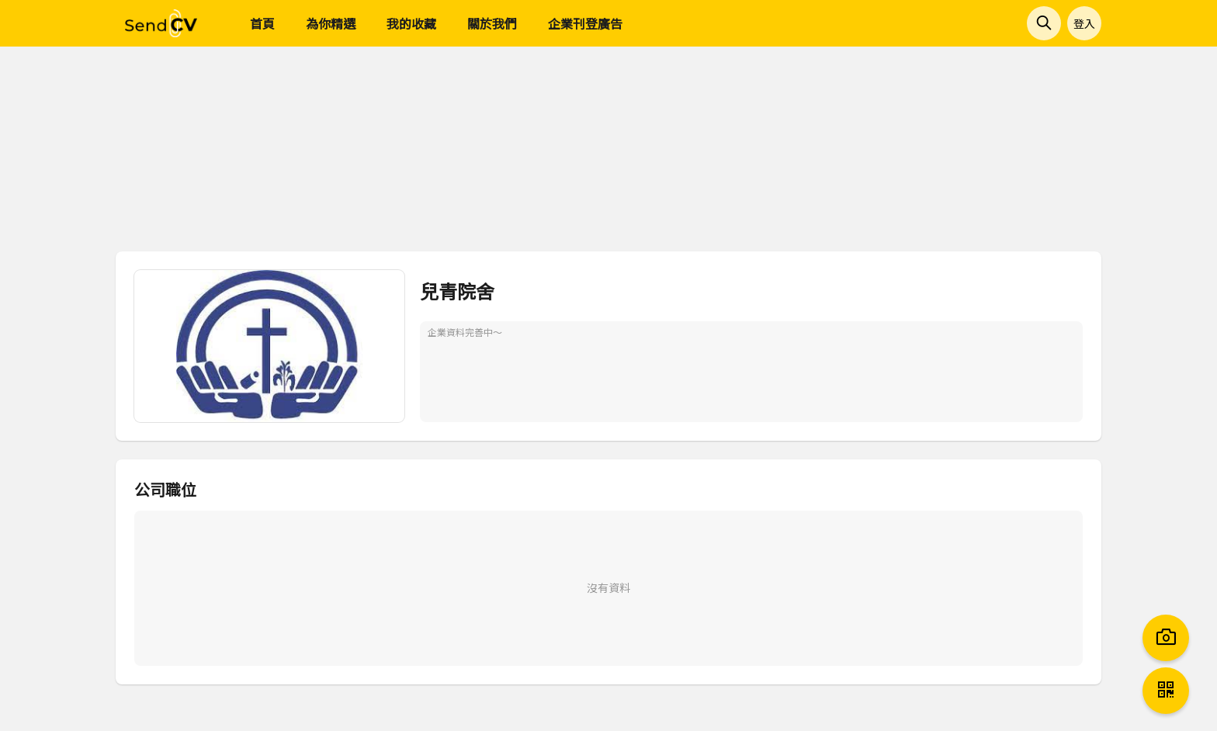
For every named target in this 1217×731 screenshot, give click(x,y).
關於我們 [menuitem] (492, 23)
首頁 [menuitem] (262, 23)
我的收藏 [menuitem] (411, 23)
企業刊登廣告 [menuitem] (585, 23)
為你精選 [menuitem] (330, 23)
